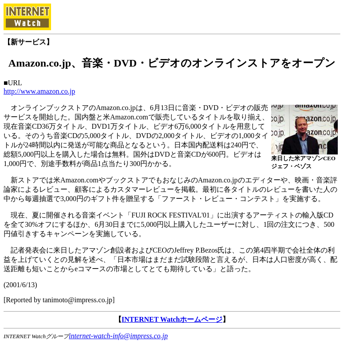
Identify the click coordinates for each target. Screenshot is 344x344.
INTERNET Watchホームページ (172, 319)
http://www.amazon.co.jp (39, 91)
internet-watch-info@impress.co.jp (118, 336)
